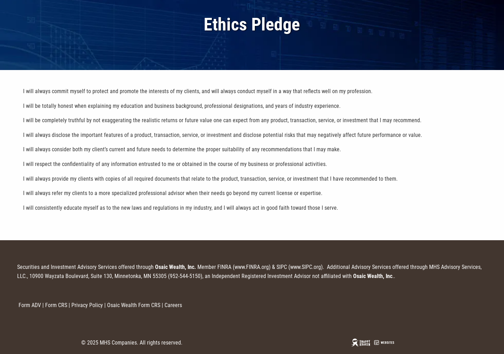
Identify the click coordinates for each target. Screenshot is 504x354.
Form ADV (30, 305)
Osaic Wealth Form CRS (133, 305)
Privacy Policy (87, 305)
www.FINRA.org (251, 267)
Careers (173, 305)
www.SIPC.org (305, 267)
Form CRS (56, 305)
